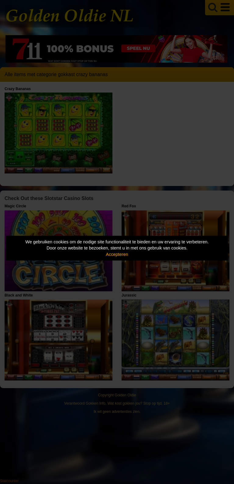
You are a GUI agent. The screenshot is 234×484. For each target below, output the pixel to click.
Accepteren (117, 254)
